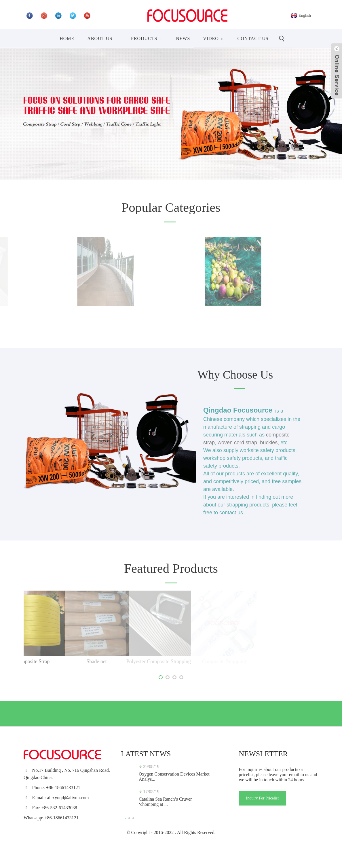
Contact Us (253, 38)
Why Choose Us (235, 374)
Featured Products (171, 568)
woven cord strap (237, 448)
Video (213, 38)
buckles (269, 448)
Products (147, 38)
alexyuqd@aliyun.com (68, 797)
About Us (102, 38)
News (183, 38)
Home (67, 38)
